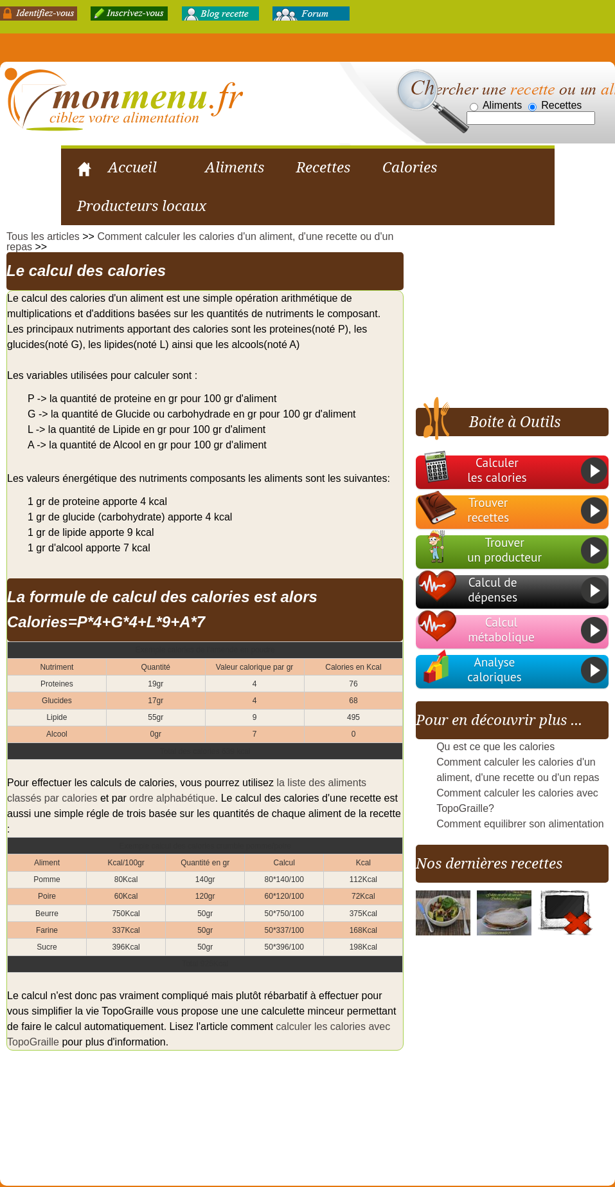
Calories (409, 167)
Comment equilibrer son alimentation (520, 825)
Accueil (132, 167)
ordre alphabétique (172, 799)
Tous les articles (43, 237)
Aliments (234, 167)
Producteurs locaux (141, 206)
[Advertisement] (512, 313)
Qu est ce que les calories (495, 747)
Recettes (323, 167)
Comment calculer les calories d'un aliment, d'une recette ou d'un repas (199, 242)
